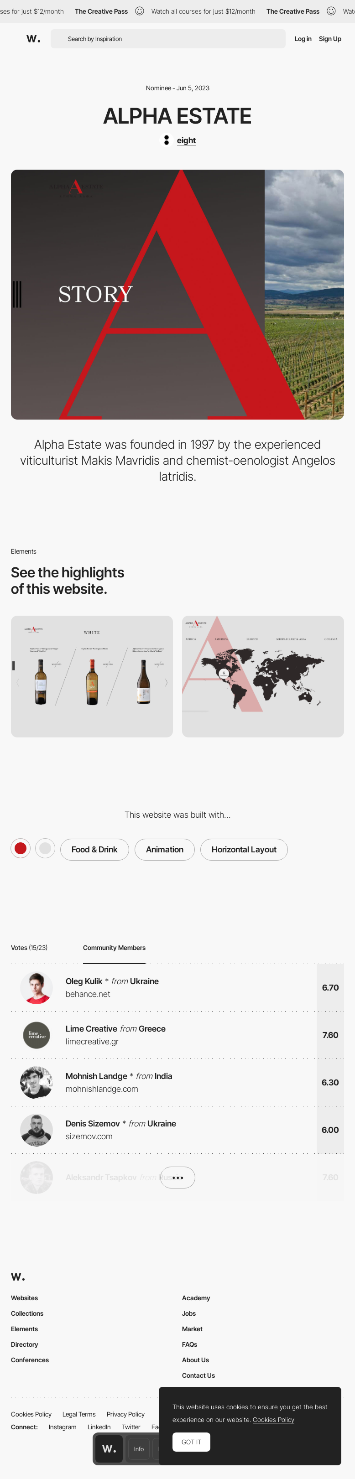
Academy (196, 1298)
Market (192, 1329)
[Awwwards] (33, 38)
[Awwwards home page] (109, 1449)
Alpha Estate (177, 116)
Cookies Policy (31, 1414)
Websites (24, 1298)
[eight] (177, 140)
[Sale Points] (263, 676)
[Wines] (92, 676)
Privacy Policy (126, 1414)
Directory (24, 1344)
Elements (24, 1329)
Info (139, 1449)
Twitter (131, 1427)
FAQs (189, 1344)
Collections (27, 1313)
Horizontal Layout (244, 849)
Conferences (30, 1360)
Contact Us (198, 1375)
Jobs (189, 1313)
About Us (195, 1360)
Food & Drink (95, 849)
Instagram (63, 1427)
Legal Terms (79, 1414)
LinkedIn (99, 1427)
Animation (164, 849)
